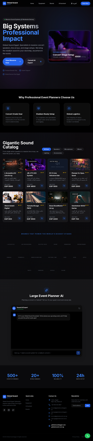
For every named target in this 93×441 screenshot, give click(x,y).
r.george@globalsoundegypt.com (59, 412)
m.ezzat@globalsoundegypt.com (59, 408)
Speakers (57, 149)
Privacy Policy (75, 436)
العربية (74, 3)
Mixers (79, 149)
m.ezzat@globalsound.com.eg (59, 416)
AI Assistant (62, 3)
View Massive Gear (13, 61)
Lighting (46, 153)
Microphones (68, 149)
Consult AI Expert (35, 61)
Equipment (42, 3)
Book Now (85, 3)
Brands (52, 3)
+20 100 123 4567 (56, 404)
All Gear (46, 149)
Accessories (58, 153)
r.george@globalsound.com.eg (59, 419)
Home (32, 3)
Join (87, 405)
